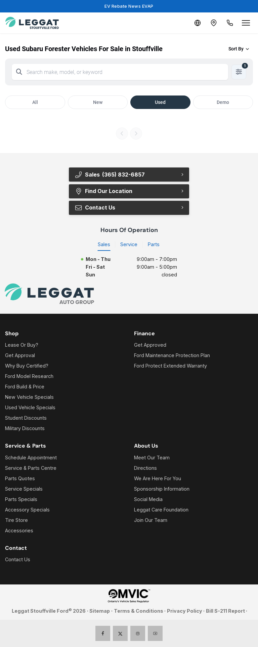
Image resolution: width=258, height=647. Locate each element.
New (97, 102)
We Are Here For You (157, 478)
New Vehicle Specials (29, 397)
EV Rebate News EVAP (129, 6)
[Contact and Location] (213, 23)
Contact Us (95, 207)
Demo (223, 102)
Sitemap (99, 611)
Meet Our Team (152, 457)
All (35, 102)
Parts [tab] (154, 244)
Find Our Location (103, 191)
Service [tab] (128, 244)
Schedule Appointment (31, 457)
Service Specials (24, 489)
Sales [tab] (104, 244)
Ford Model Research (29, 376)
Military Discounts (25, 428)
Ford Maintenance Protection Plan (172, 355)
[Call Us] (229, 23)
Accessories (19, 530)
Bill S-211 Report (225, 611)
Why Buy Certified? (26, 366)
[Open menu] (246, 23)
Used (160, 102)
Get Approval (20, 355)
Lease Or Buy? (21, 345)
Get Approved (150, 345)
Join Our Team (150, 520)
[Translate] (197, 23)
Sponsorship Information (161, 489)
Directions (145, 468)
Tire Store (16, 520)
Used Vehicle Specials (30, 407)
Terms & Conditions (138, 611)
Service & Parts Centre (30, 468)
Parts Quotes (20, 478)
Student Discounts (26, 418)
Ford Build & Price (24, 386)
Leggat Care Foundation (161, 509)
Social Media (148, 499)
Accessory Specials (27, 509)
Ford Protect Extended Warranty (170, 366)
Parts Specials (21, 499)
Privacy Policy (184, 611)
